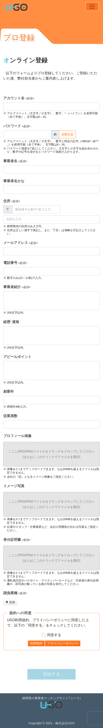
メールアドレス (15, 243)
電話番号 (10, 263)
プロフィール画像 (17, 436)
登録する (51, 674)
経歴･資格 (11, 322)
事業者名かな (13, 181)
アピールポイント (17, 357)
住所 (6, 201)
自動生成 (67, 134)
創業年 (8, 391)
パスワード (12, 126)
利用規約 (36, 643)
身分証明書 (12, 539)
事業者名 (10, 161)
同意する (54, 635)
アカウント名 (13, 98)
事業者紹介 (12, 287)
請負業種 (10, 593)
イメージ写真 (13, 486)
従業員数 (10, 416)
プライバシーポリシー (62, 643)
